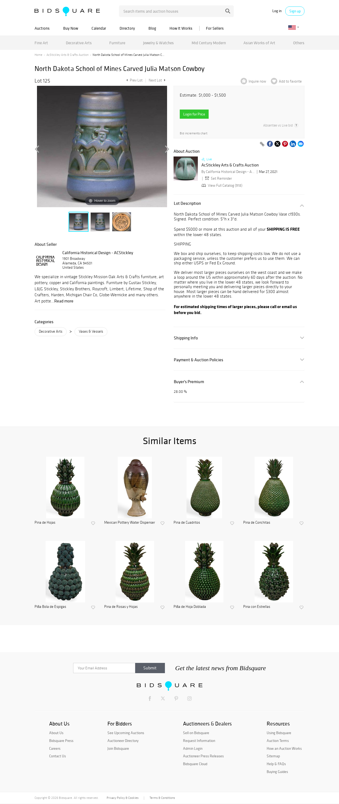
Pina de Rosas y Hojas (121, 607)
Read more (63, 301)
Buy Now (70, 28)
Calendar (98, 28)
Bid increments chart (193, 133)
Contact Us (57, 756)
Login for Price (194, 114)
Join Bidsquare (118, 748)
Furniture (117, 42)
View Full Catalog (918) (221, 185)
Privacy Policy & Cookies (122, 798)
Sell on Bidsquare (196, 732)
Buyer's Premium (189, 381)
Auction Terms (278, 740)
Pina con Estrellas (256, 607)
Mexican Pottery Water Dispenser (129, 522)
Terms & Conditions (162, 798)
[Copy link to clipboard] (262, 144)
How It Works (181, 28)
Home (38, 55)
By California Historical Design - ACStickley (228, 172)
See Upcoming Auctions (125, 732)
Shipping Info (186, 337)
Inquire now (257, 81)
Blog (152, 28)
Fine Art (41, 42)
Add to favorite (290, 81)
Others (298, 42)
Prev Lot (134, 80)
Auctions (42, 28)
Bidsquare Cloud (195, 763)
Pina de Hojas (45, 522)
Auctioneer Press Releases (203, 756)
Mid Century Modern (209, 42)
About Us (56, 732)
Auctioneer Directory (122, 740)
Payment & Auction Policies (198, 359)
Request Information (199, 740)
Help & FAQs (276, 763)
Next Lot (157, 80)
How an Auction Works (284, 748)
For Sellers (215, 28)
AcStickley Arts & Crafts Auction (67, 55)
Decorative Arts (79, 42)
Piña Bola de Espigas (50, 607)
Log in (277, 11)
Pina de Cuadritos (187, 522)
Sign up (295, 11)
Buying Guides (277, 771)
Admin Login (192, 748)
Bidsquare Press (61, 740)
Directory (127, 28)
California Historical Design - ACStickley (97, 252)
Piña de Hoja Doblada (190, 607)
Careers (54, 748)
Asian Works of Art (259, 42)
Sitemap (273, 756)
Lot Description (187, 203)
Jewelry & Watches (158, 42)
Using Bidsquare (279, 732)
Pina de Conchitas (256, 522)
